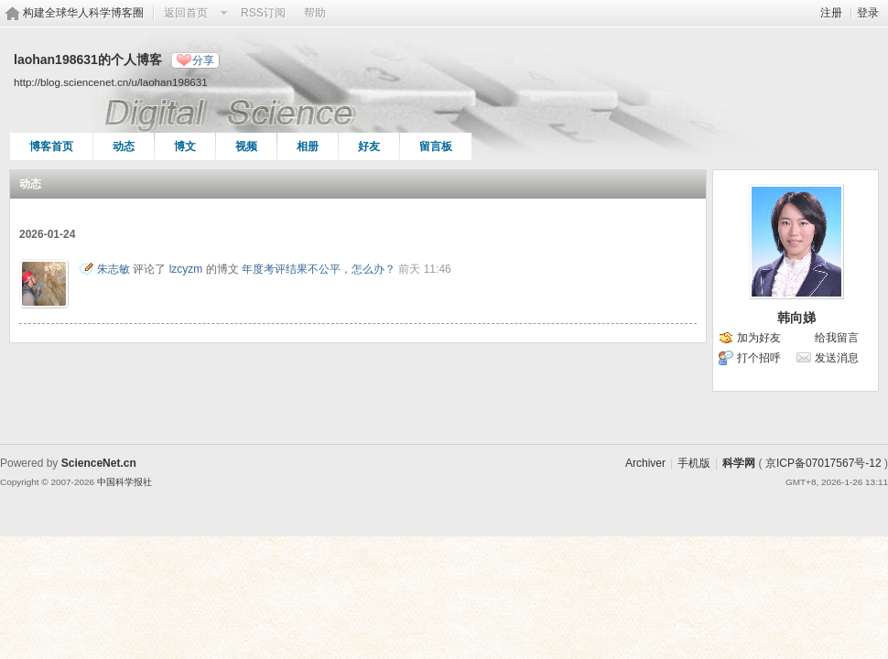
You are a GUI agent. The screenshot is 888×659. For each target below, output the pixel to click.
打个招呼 (759, 357)
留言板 (435, 146)
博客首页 (51, 146)
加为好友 (759, 337)
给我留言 (837, 337)
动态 (124, 146)
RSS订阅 (263, 12)
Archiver (645, 463)
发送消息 (837, 357)
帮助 (315, 12)
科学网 (738, 463)
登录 (868, 12)
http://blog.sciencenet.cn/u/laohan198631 (111, 82)
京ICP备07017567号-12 (823, 463)
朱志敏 (113, 269)
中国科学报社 (124, 482)
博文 (185, 146)
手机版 (693, 463)
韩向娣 (796, 317)
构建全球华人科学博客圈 (83, 12)
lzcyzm (186, 269)
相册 (308, 146)
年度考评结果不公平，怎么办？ (318, 269)
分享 (203, 60)
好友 (369, 146)
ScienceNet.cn (98, 463)
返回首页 (186, 12)
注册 (831, 12)
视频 (246, 146)
